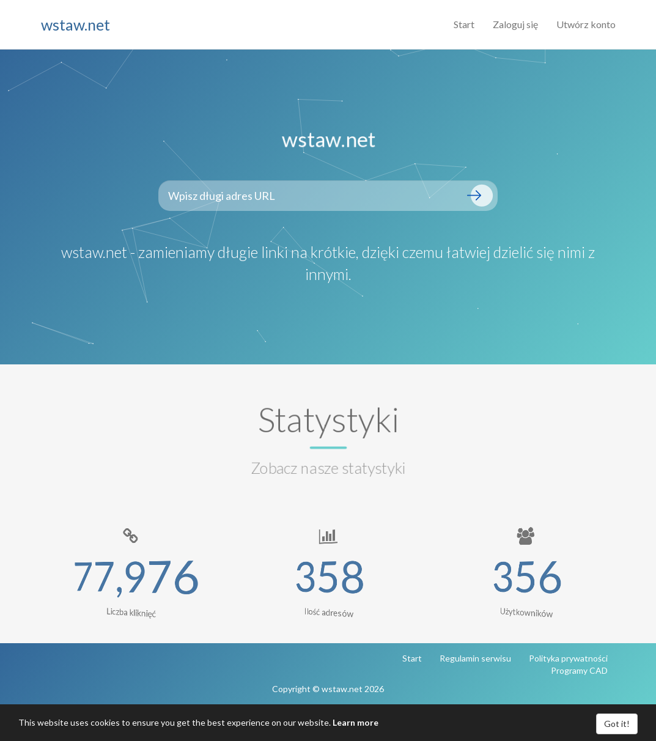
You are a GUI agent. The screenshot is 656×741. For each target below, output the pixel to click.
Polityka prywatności (568, 658)
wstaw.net (75, 24)
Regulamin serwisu (475, 658)
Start (464, 24)
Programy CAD (579, 670)
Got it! (617, 723)
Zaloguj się (515, 24)
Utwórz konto (586, 24)
